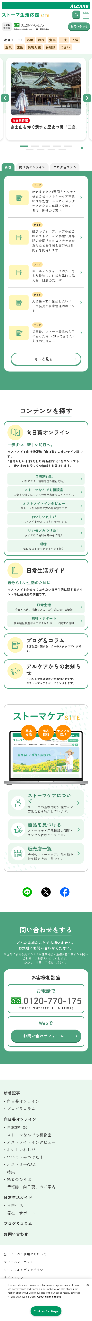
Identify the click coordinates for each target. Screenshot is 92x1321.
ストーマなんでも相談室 (29, 1135)
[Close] (87, 1285)
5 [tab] (68, 146)
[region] (46, 1300)
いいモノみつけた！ (25, 1157)
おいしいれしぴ (21, 1149)
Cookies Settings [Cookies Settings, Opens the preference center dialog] (46, 1311)
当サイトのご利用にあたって (25, 1254)
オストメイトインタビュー (31, 1142)
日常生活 (15, 1205)
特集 (11, 1172)
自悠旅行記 (17, 1127)
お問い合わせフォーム (43, 1036)
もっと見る (43, 358)
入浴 (75, 40)
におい (65, 47)
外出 (30, 40)
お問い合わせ (79, 26)
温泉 (8, 47)
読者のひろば (19, 1179)
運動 (20, 47)
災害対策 (34, 47)
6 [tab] (29, 150)
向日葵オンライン (23, 1101)
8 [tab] (51, 150)
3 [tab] (46, 146)
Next (87, 98)
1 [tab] (24, 146)
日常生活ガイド (18, 1197)
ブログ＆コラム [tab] (64, 167)
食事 (52, 40)
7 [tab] (40, 150)
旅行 (41, 40)
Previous (5, 98)
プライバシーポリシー (20, 1261)
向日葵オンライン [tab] (32, 167)
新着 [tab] (8, 167)
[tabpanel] (46, 98)
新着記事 (12, 1093)
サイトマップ (13, 1277)
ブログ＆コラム (21, 1108)
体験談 (51, 47)
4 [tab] (57, 146)
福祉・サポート (21, 1213)
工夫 (63, 40)
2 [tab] (35, 146)
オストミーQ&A (21, 1164)
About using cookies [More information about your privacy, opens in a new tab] (49, 1296)
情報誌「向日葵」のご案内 (31, 1187)
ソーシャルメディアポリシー (25, 1269)
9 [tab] (62, 150)
